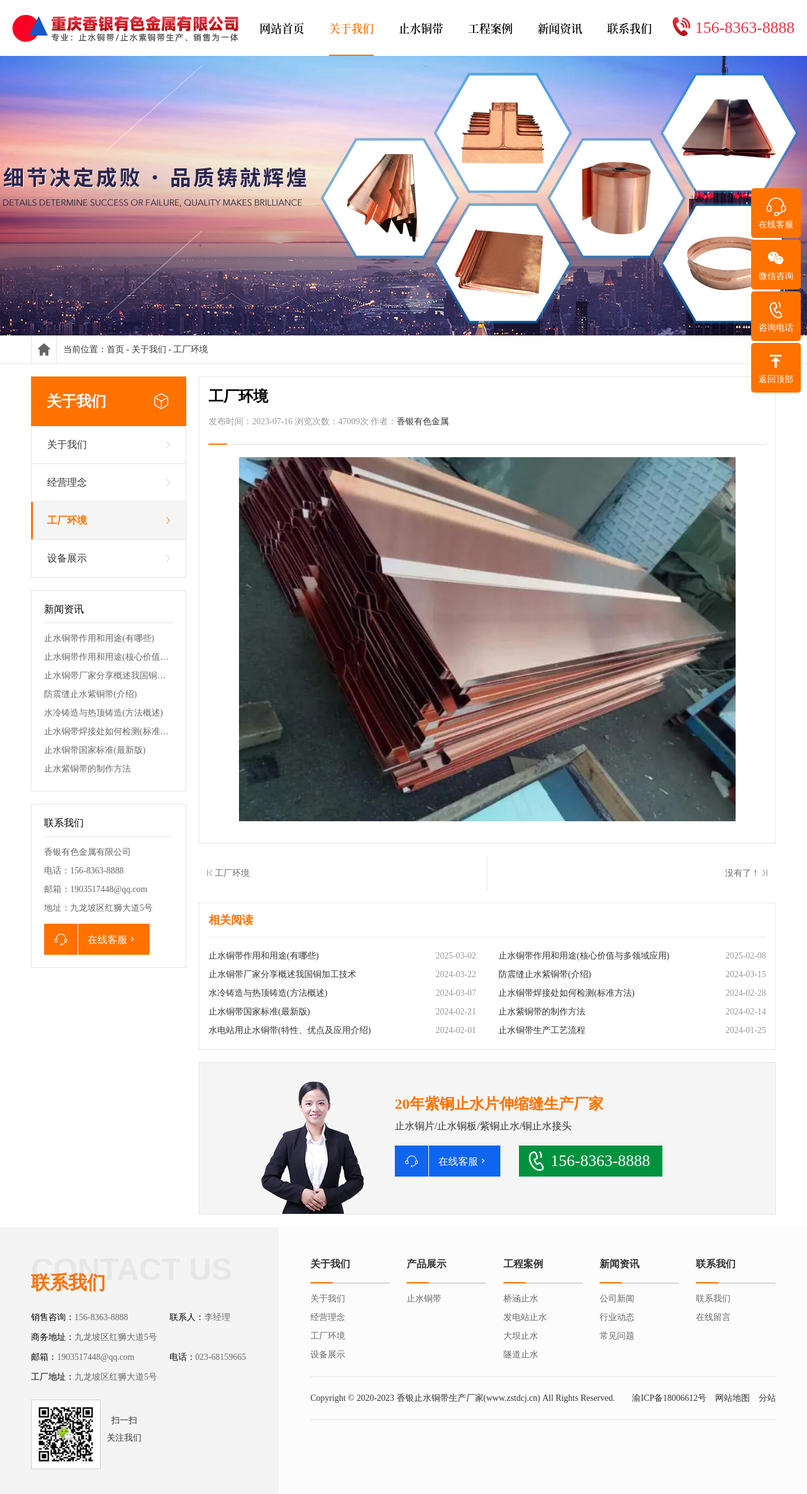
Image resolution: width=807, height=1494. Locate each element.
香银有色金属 (423, 421)
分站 (767, 1398)
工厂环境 (190, 349)
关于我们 (149, 349)
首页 (115, 349)
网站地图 (732, 1398)
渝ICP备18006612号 (669, 1398)
